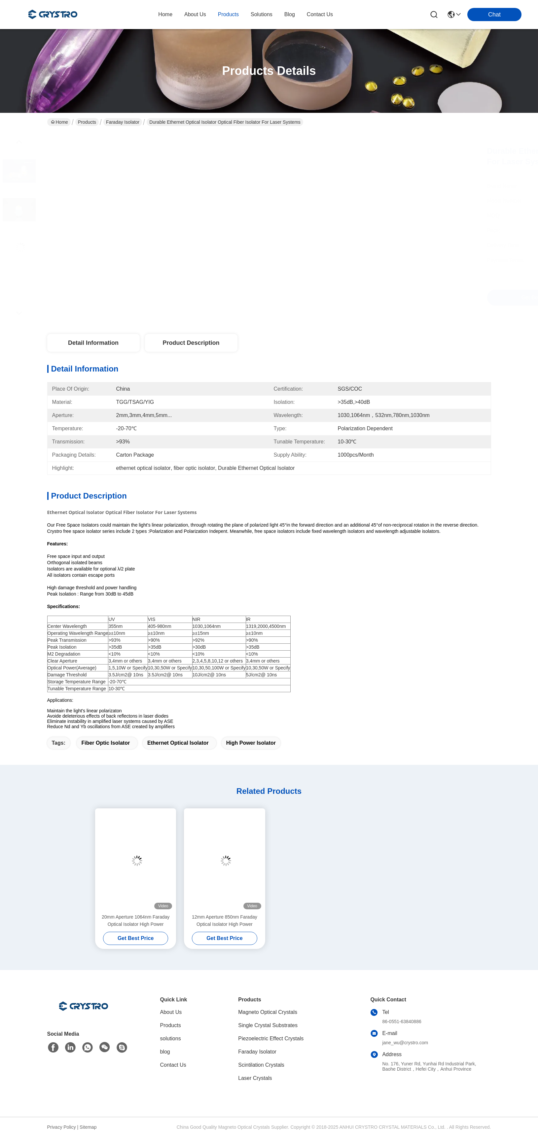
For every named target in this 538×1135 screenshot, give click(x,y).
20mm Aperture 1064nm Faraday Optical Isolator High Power (135, 920)
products (228, 14)
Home (165, 14)
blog (289, 14)
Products (87, 122)
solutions (261, 14)
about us (195, 14)
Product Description (190, 343)
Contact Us (173, 1065)
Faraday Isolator (122, 122)
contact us (320, 14)
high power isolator (251, 743)
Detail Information (93, 343)
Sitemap (88, 1127)
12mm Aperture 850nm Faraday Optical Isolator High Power (224, 920)
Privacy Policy (61, 1127)
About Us (171, 1012)
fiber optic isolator (105, 743)
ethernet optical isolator (178, 743)
